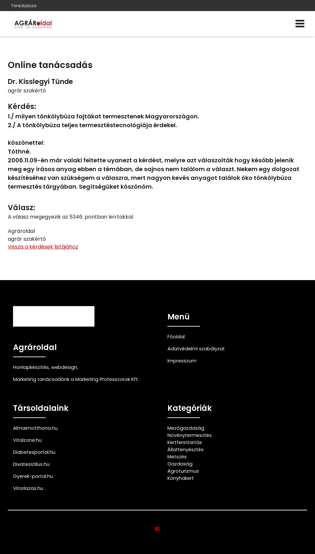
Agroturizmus (183, 471)
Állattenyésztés (185, 449)
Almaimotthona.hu (35, 428)
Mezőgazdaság (185, 428)
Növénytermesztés (189, 435)
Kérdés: (22, 106)
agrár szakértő (27, 90)
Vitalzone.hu (27, 440)
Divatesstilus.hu (31, 464)
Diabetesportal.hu (34, 452)
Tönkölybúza (23, 5)
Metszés (177, 456)
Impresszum (181, 361)
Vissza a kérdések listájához (43, 246)
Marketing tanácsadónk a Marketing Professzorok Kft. (76, 379)
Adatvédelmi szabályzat (196, 348)
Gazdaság (180, 464)
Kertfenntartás (184, 442)
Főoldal (176, 336)
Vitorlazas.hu (28, 488)
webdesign (64, 367)
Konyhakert (180, 478)
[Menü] (300, 24)
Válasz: (21, 208)
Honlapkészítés (31, 367)
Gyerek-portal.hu (33, 476)
